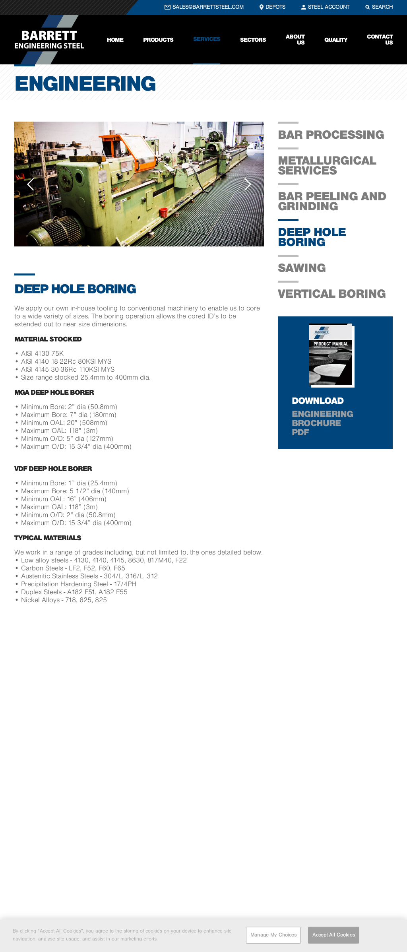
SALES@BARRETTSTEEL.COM (208, 7)
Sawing (302, 267)
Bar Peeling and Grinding (332, 201)
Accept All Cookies (333, 936)
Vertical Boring (332, 293)
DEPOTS (275, 7)
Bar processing (331, 134)
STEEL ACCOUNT (328, 7)
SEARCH (382, 7)
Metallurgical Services (327, 165)
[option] (139, 184)
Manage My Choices (273, 936)
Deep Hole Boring (312, 236)
